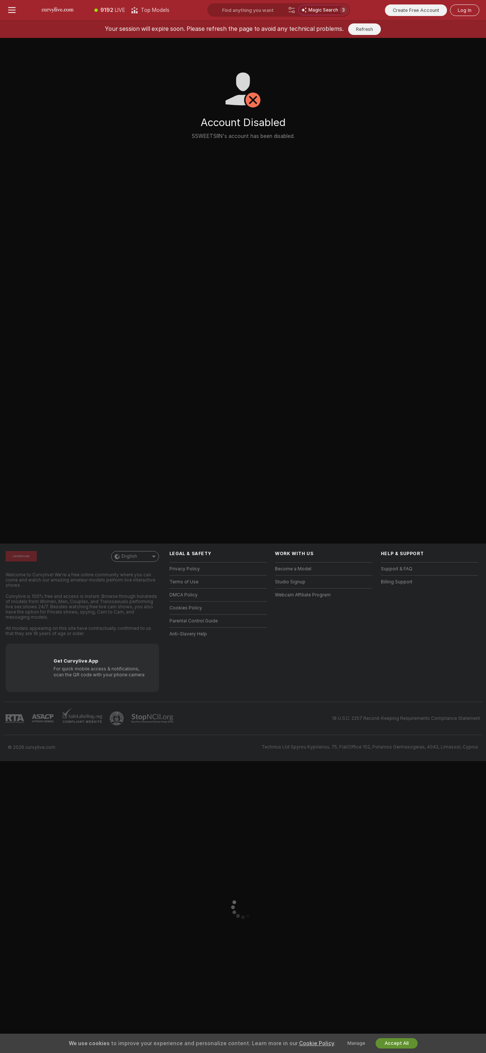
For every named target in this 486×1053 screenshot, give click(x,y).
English (135, 556)
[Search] (291, 10)
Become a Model (293, 568)
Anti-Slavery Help (188, 634)
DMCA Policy (183, 595)
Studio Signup (290, 582)
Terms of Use (183, 582)
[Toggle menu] (12, 10)
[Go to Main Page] (57, 10)
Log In (465, 10)
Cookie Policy (316, 1043)
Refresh (364, 29)
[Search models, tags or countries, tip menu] (253, 10)
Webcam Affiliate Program (303, 595)
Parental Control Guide (193, 621)
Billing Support (396, 582)
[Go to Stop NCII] (153, 718)
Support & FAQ (396, 568)
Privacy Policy (184, 568)
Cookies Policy (185, 608)
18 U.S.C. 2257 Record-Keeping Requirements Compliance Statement (406, 718)
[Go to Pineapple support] (117, 718)
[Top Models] (150, 10)
